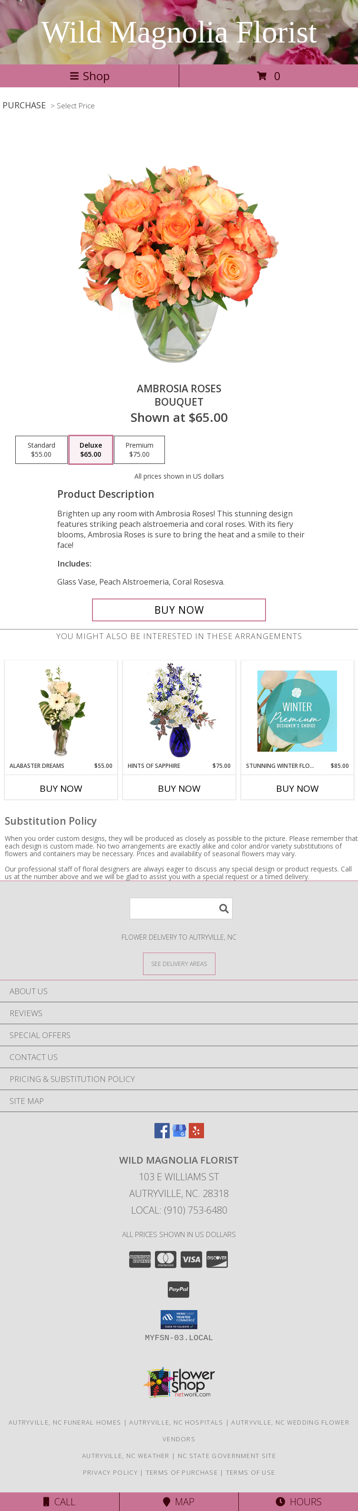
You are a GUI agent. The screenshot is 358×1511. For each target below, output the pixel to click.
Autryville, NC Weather (126, 1455)
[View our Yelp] (196, 1135)
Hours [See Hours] (299, 1501)
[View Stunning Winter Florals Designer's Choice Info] (297, 711)
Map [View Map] (178, 1501)
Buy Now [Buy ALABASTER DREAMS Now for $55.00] (61, 788)
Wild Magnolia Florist (179, 32)
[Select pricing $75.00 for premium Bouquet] (139, 450)
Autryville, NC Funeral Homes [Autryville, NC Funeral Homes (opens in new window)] (65, 1422)
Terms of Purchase (182, 1472)
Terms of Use (251, 1472)
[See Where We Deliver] (179, 963)
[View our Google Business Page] (179, 1135)
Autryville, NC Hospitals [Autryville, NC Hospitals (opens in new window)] (176, 1422)
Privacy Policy (110, 1472)
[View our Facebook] (162, 1135)
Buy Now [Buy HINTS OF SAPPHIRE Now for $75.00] (179, 788)
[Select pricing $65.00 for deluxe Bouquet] (91, 450)
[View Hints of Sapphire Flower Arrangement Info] (179, 711)
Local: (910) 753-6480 (179, 1210)
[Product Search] (181, 908)
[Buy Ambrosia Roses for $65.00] (179, 609)
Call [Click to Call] (59, 1501)
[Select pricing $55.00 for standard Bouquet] (41, 450)
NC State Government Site (227, 1455)
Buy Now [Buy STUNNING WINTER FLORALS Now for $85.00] (297, 788)
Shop (90, 76)
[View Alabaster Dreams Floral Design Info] (61, 711)
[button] (179, 1319)
